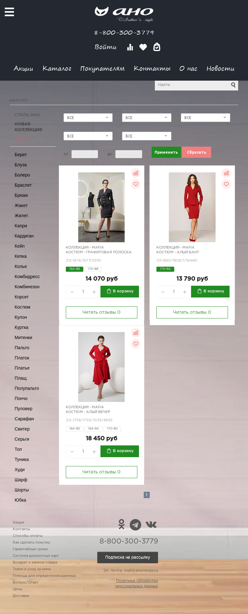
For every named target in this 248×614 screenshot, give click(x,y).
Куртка (21, 327)
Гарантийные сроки (30, 549)
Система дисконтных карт (36, 555)
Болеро (22, 174)
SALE (20, 139)
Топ (18, 449)
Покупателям (102, 68)
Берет (21, 154)
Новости (220, 68)
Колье (21, 266)
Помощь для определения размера (44, 575)
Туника (22, 459)
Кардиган (24, 235)
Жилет (21, 215)
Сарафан (24, 418)
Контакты (152, 68)
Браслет (23, 185)
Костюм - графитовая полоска (99, 252)
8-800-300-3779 (124, 32)
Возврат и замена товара (35, 562)
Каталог (56, 68)
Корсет (22, 296)
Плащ (21, 378)
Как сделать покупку (31, 542)
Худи (20, 469)
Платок (22, 357)
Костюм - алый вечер (88, 412)
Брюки (21, 195)
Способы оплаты (28, 535)
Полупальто (27, 388)
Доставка (21, 595)
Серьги (22, 439)
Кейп (19, 246)
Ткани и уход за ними (32, 569)
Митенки (23, 337)
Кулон (21, 317)
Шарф (21, 479)
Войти (106, 46)
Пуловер (23, 408)
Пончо (21, 398)
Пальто (22, 347)
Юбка (20, 500)
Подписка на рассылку (127, 557)
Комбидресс (27, 276)
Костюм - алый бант (177, 252)
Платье (22, 367)
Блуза (21, 164)
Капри (21, 225)
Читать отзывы (101, 312)
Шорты (22, 489)
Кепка (21, 256)
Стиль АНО (27, 115)
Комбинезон (27, 286)
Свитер (22, 428)
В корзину (123, 291)
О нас (188, 68)
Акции (23, 68)
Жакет (21, 205)
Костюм (22, 307)
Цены (17, 589)
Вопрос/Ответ (26, 582)
